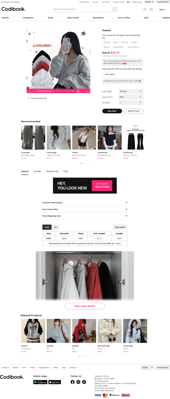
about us (5, 367)
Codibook (14, 9)
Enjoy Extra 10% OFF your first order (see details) (122, 69)
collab (55, 367)
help (63, 367)
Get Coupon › (110, 74)
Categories (28, 17)
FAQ (65, 171)
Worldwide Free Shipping (10, 2)
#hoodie (124, 42)
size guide (120, 227)
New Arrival (73, 17)
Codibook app (137, 2)
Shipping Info (44, 367)
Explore (166, 17)
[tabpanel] (34, 142)
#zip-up (107, 47)
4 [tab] (91, 356)
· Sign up (95, 2)
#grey (115, 42)
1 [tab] (81, 163)
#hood (134, 42)
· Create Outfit (84, 2)
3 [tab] (89, 163)
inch (47, 227)
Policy (32, 367)
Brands (5, 17)
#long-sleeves (133, 47)
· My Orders (105, 2)
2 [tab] (85, 163)
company (73, 367)
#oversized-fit (118, 47)
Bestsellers (98, 17)
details (25, 171)
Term (24, 367)
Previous (19, 142)
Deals (50, 17)
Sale (146, 17)
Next (150, 142)
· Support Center (118, 2)
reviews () (52, 171)
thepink (106, 30)
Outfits (37, 171)
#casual (107, 42)
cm (55, 227)
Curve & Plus (124, 17)
